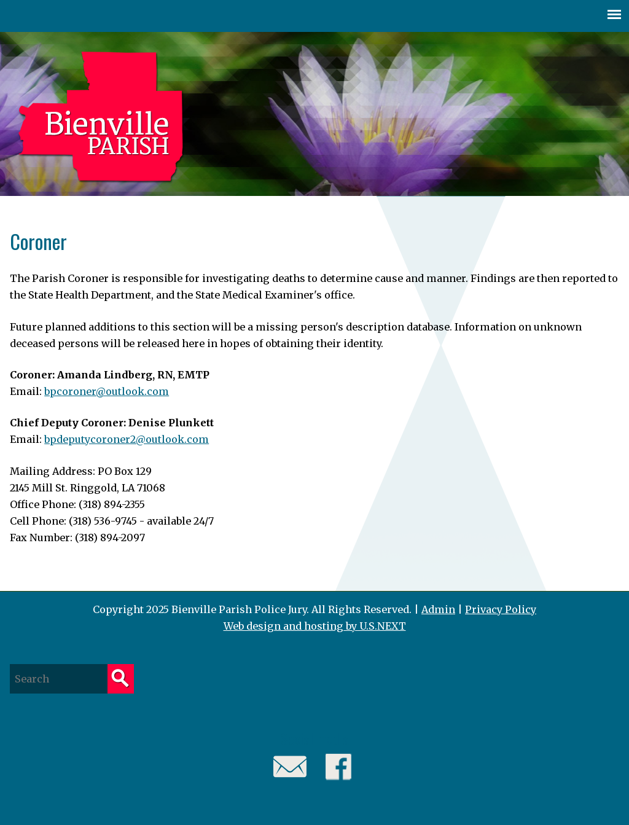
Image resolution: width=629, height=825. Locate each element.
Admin (438, 609)
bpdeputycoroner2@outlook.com (126, 439)
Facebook (339, 767)
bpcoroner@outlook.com (106, 391)
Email (290, 767)
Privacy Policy (500, 609)
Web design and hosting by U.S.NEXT (315, 626)
